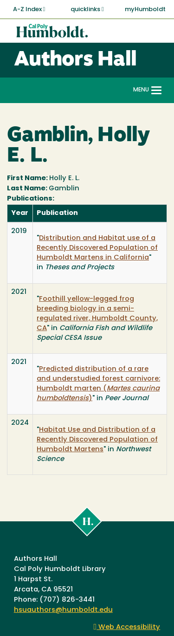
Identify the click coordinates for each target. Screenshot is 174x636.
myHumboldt (145, 9)
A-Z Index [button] (29, 9)
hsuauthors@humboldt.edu (63, 610)
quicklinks (87, 9)
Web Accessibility (127, 627)
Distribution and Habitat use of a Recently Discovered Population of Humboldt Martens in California (97, 248)
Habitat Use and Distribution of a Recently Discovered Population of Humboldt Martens (97, 440)
